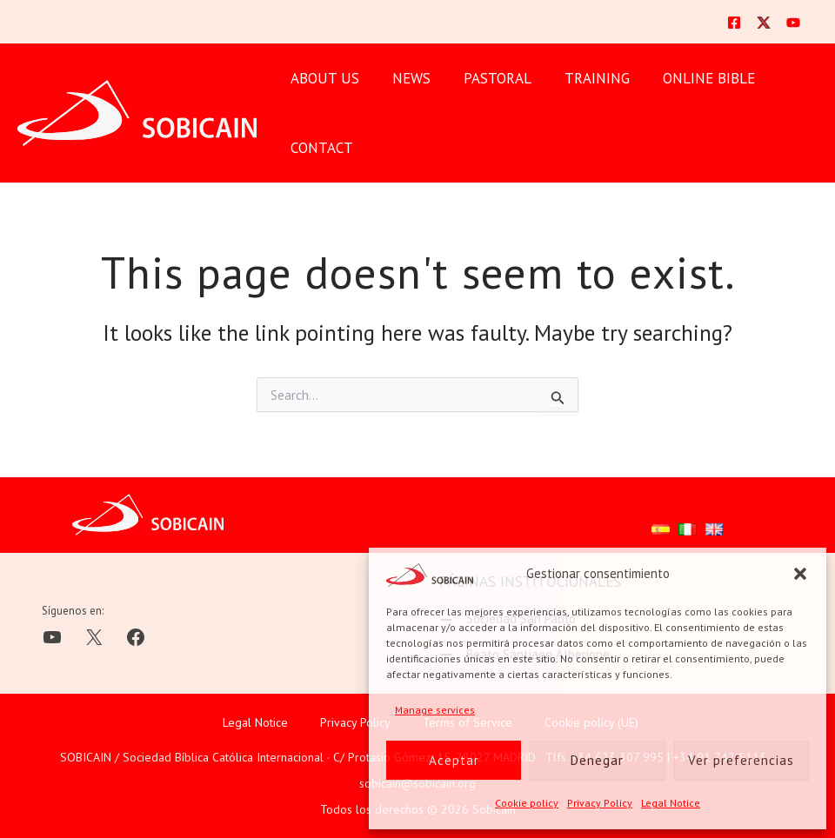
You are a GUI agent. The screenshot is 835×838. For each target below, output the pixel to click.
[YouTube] (793, 23)
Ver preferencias (741, 760)
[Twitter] (764, 23)
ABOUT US (323, 78)
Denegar (597, 760)
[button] (800, 573)
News (406, 78)
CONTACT (320, 147)
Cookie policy (526, 802)
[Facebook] (734, 23)
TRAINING (585, 78)
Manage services (435, 709)
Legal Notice (670, 802)
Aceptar (454, 760)
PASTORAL (489, 78)
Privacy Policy (599, 802)
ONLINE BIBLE (693, 78)
